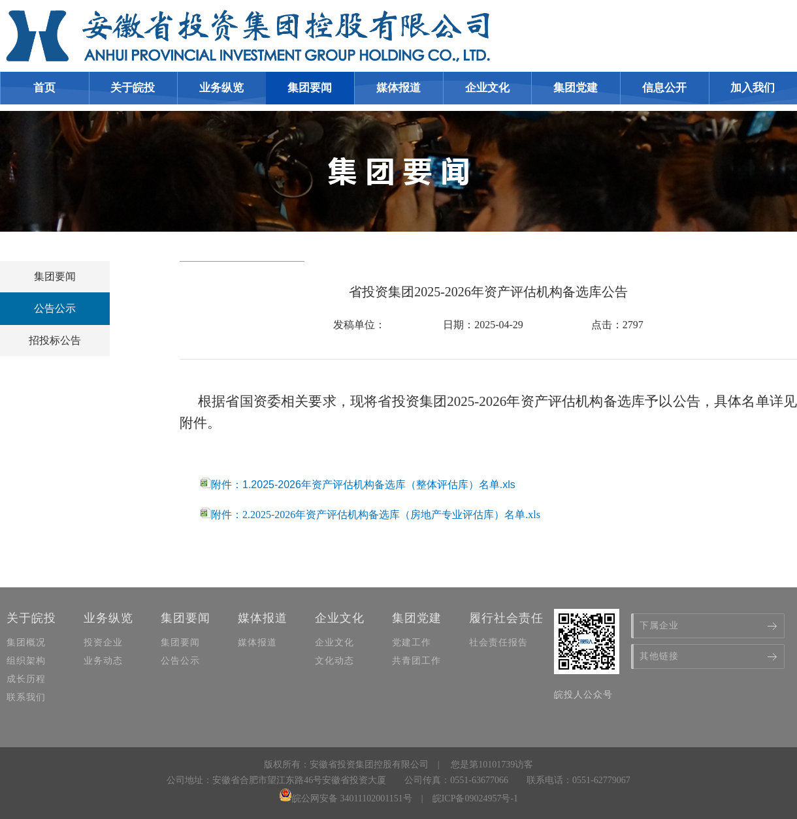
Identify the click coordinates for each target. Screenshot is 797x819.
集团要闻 (55, 276)
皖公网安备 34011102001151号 (345, 798)
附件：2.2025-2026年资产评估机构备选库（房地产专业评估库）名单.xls (370, 514)
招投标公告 (55, 340)
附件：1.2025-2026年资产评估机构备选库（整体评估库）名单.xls (358, 484)
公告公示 (55, 308)
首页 (44, 88)
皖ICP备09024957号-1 (475, 798)
